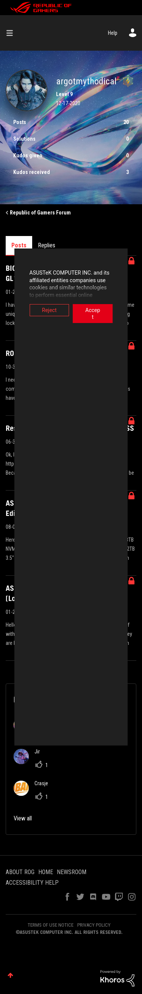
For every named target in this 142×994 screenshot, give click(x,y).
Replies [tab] (46, 245)
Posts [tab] (19, 245)
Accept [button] (100, 310)
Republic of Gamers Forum (40, 213)
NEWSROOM (71, 872)
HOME (45, 872)
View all (23, 818)
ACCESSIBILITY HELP (32, 882)
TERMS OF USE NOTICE (50, 925)
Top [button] (10, 975)
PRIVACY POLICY (94, 925)
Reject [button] (42, 310)
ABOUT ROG (20, 872)
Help (112, 33)
